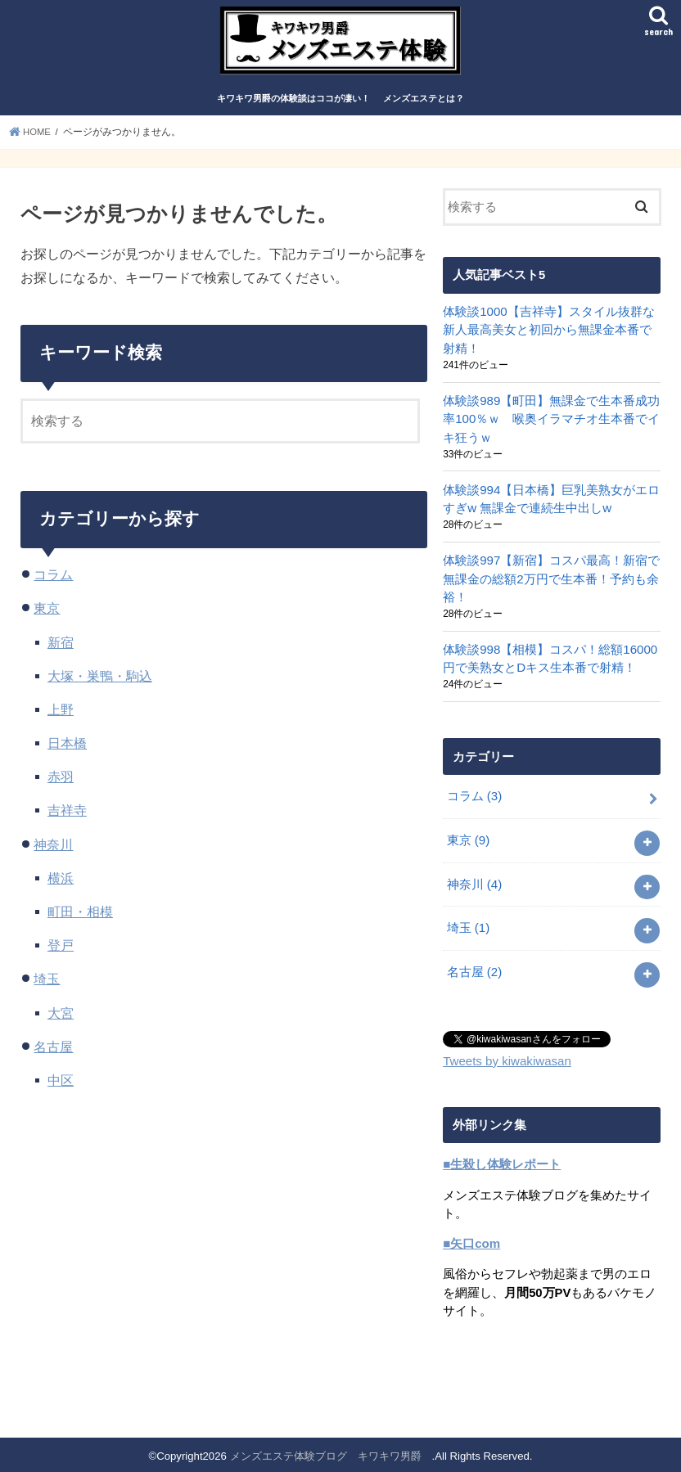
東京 (47, 613)
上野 (60, 715)
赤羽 (60, 782)
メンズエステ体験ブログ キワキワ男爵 (331, 1453)
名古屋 (53, 1052)
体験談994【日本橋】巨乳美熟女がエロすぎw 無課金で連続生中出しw (551, 502)
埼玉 (47, 984)
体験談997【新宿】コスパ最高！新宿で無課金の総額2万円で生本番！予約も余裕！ (551, 581)
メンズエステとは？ (423, 105)
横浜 (60, 883)
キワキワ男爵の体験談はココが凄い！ (293, 105)
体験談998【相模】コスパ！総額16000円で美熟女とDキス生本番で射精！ (549, 660)
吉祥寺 (67, 816)
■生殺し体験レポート (502, 1161)
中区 (60, 1085)
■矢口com (471, 1240)
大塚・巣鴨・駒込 (99, 681)
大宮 (60, 1018)
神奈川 (53, 850)
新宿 (60, 648)
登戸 (60, 950)
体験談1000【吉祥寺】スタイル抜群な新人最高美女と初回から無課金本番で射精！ (548, 335)
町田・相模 (80, 917)
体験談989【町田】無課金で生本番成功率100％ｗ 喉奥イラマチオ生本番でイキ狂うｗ (551, 423)
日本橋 (67, 748)
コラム (53, 580)
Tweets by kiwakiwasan (506, 1058)
